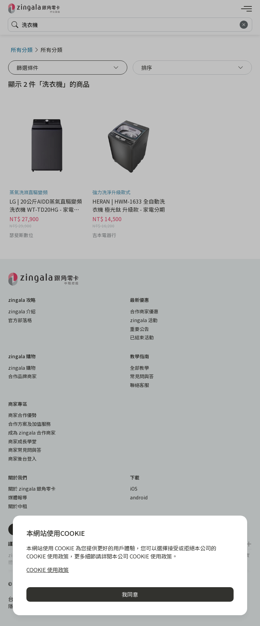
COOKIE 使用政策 (47, 570)
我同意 (130, 594)
